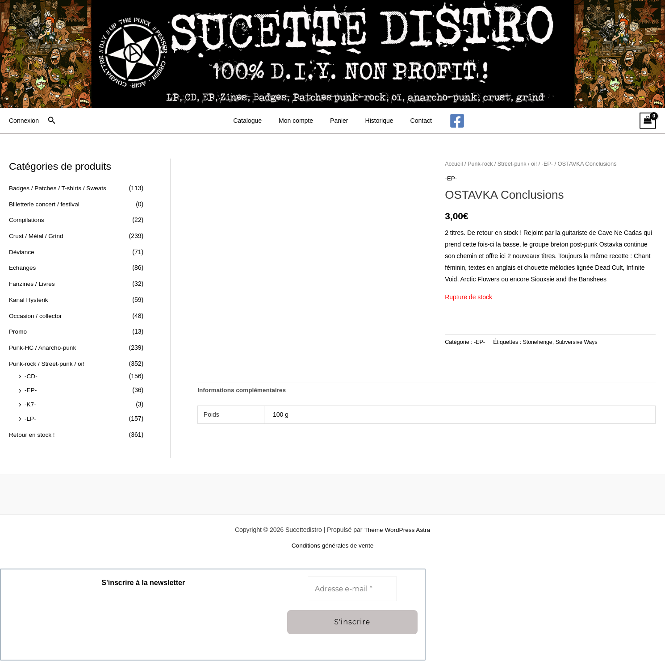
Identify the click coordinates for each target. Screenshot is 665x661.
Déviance (22, 251)
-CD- (31, 375)
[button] (52, 120)
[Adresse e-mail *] (352, 589)
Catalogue (256, 120)
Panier (339, 120)
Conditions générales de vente (332, 546)
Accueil (454, 163)
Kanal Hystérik (29, 299)
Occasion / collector (36, 314)
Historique (375, 120)
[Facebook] (446, 121)
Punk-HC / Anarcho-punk (43, 346)
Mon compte (300, 120)
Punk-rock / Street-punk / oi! (48, 362)
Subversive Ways (578, 342)
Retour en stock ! (32, 433)
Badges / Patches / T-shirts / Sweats (59, 188)
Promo (18, 331)
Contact (412, 120)
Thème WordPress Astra (397, 530)
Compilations (27, 219)
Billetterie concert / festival (45, 204)
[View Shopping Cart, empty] (648, 121)
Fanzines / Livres (32, 283)
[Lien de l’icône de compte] (24, 120)
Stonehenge (538, 342)
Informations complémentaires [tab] (243, 390)
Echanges (23, 267)
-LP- (30, 417)
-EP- (31, 389)
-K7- (30, 403)
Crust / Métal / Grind (37, 235)
